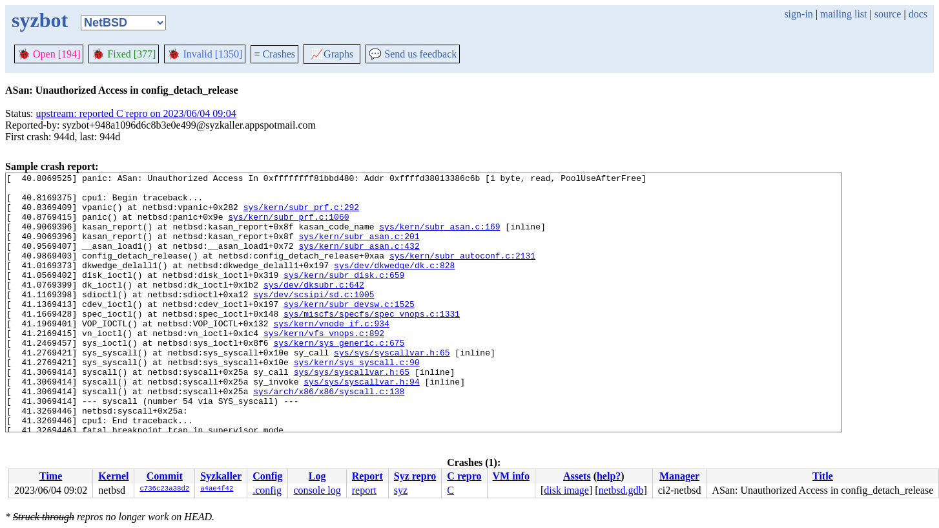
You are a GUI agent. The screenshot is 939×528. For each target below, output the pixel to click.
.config (267, 490)
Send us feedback (413, 53)
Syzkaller (221, 475)
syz (401, 490)
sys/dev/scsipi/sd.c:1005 (313, 319)
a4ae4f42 (216, 489)
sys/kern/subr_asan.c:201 (358, 249)
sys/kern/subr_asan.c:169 (439, 238)
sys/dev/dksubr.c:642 (313, 307)
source (888, 13)
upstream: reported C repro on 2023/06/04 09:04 (136, 113)
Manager (679, 475)
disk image (566, 490)
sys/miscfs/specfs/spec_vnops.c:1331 (372, 342)
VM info (511, 475)
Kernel (113, 475)
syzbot (40, 20)
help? (609, 475)
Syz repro (415, 475)
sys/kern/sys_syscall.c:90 (357, 401)
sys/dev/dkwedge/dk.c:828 (394, 284)
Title (822, 475)
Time (50, 475)
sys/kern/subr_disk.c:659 (344, 296)
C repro (464, 475)
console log (316, 490)
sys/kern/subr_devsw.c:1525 (349, 331)
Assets (577, 475)
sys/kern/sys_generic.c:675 (338, 377)
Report (367, 475)
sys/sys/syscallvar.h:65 (391, 389)
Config (267, 475)
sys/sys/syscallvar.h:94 (361, 424)
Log (317, 475)
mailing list (843, 13)
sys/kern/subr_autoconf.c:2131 (462, 273)
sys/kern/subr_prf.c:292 (301, 214)
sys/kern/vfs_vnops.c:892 (323, 366)
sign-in (798, 13)
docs (918, 13)
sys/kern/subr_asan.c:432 (358, 261)
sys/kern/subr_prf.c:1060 (288, 226)
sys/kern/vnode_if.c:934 (331, 354)
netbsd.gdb (621, 490)
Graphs (332, 53)
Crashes (274, 53)
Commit (165, 475)
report (364, 490)
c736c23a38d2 (164, 489)
